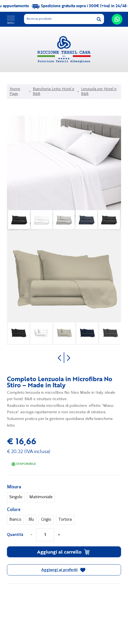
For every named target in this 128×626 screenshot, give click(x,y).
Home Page (15, 91)
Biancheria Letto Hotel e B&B (53, 91)
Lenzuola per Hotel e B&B (99, 91)
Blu (31, 519)
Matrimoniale (41, 497)
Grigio (46, 519)
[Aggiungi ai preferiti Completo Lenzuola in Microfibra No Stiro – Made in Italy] (64, 569)
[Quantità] (45, 534)
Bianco (15, 519)
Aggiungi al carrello (63, 551)
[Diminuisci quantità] (31, 535)
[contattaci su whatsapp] (117, 19)
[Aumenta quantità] (59, 535)
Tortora (65, 519)
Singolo (15, 497)
